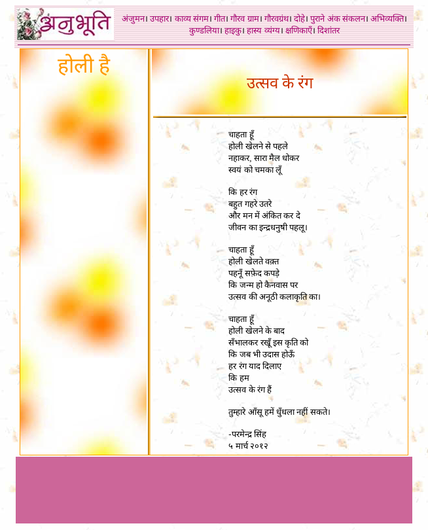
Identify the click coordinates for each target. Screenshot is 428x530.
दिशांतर (328, 30)
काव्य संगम (192, 19)
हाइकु (232, 30)
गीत (219, 19)
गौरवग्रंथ (276, 19)
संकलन (353, 19)
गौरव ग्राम (244, 19)
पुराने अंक (325, 19)
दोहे (299, 19)
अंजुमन (133, 19)
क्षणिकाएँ (298, 30)
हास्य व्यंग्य (263, 30)
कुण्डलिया (204, 30)
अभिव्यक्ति (387, 19)
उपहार (159, 19)
